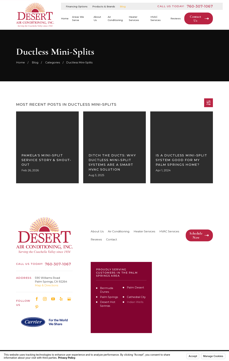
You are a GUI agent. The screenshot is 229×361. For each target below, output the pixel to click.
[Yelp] (61, 299)
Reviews (96, 239)
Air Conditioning (118, 231)
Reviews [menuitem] (175, 18)
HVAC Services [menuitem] (155, 18)
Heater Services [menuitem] (134, 18)
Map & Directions (46, 285)
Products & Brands (103, 6)
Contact (111, 239)
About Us (97, 231)
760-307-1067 (200, 6)
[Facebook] (37, 299)
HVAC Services (169, 231)
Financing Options (76, 6)
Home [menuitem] (65, 18)
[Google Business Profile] (69, 299)
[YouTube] (53, 299)
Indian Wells (135, 302)
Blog (123, 6)
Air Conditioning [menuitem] (115, 18)
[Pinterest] (37, 307)
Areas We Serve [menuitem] (78, 18)
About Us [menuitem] (97, 18)
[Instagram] (45, 299)
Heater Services (144, 231)
